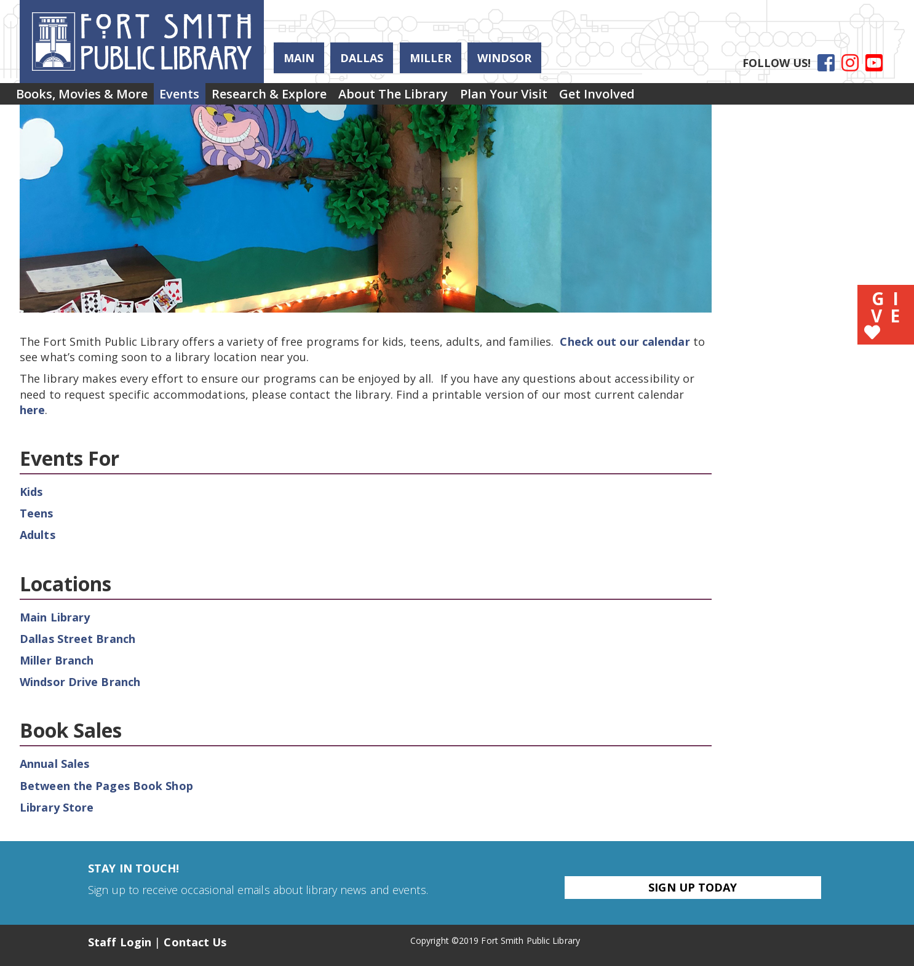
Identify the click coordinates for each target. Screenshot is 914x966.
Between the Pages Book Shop (106, 785)
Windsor (504, 57)
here (32, 409)
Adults (37, 534)
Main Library (55, 617)
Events (198, 97)
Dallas (361, 57)
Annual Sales (54, 763)
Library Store (56, 807)
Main (299, 57)
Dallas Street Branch (77, 638)
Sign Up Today (692, 887)
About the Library (437, 97)
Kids (31, 491)
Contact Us (195, 942)
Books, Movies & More (88, 97)
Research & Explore (300, 97)
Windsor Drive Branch (80, 681)
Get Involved (666, 97)
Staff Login (119, 942)
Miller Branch (56, 660)
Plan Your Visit (560, 97)
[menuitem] (88, 98)
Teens (37, 513)
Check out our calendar (624, 341)
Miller (430, 57)
